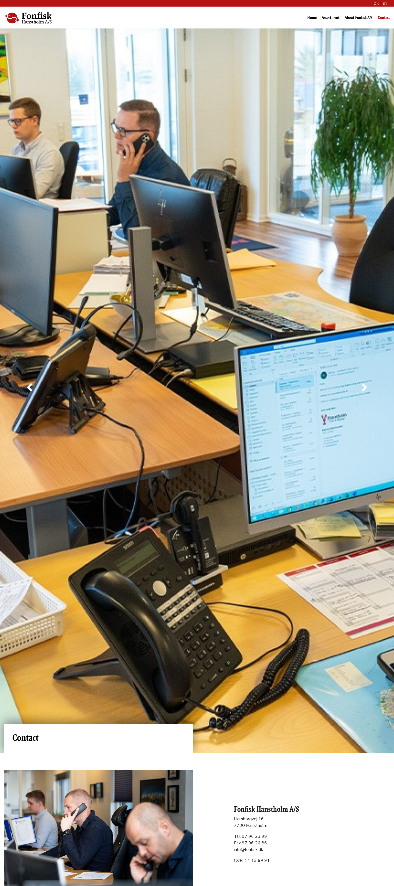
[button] (29, 387)
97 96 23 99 (254, 836)
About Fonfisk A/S (359, 17)
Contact (384, 17)
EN (385, 3)
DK (376, 3)
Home (312, 17)
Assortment (331, 17)
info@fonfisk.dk (248, 850)
